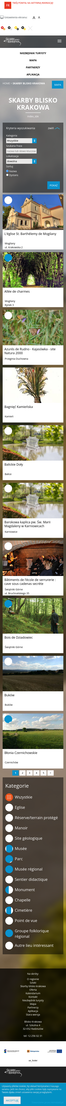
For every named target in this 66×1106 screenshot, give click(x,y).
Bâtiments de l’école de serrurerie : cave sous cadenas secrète (30, 582)
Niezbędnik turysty (33, 1000)
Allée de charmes (17, 291)
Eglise (15, 807)
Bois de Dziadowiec (18, 637)
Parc (14, 859)
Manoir (16, 828)
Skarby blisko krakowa (33, 986)
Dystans (13, 175)
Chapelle (17, 900)
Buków (9, 695)
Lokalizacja (12, 156)
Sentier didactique (26, 879)
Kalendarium (33, 993)
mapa (33, 60)
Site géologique (23, 838)
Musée (16, 849)
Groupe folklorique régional (27, 933)
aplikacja (33, 74)
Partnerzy (33, 1007)
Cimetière (18, 910)
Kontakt (33, 996)
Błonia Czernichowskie (20, 753)
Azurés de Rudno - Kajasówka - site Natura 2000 (30, 351)
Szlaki (33, 982)
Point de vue (21, 921)
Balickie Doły (13, 464)
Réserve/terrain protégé (31, 818)
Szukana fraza (14, 145)
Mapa (33, 1004)
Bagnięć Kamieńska (18, 407)
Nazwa (13, 171)
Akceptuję (12, 1100)
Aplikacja (33, 1011)
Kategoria (11, 135)
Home (6, 83)
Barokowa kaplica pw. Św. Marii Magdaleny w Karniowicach (27, 524)
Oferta (33, 989)
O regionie (33, 979)
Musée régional (24, 869)
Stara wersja (33, 1014)
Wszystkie (18, 797)
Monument (20, 890)
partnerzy (33, 67)
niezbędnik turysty (33, 53)
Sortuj (9, 166)
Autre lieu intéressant (29, 945)
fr (8, 5)
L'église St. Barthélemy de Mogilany (30, 234)
